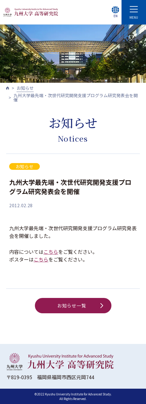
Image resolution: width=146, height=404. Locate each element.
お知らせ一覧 (80, 305)
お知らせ (25, 88)
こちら (50, 251)
